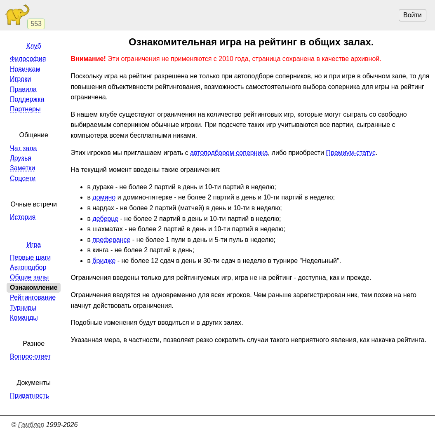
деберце (105, 218)
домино (103, 197)
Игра (33, 244)
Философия (28, 58)
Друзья (20, 158)
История (22, 217)
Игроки (20, 78)
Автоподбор (28, 267)
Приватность (29, 395)
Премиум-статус (351, 152)
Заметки (22, 167)
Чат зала (23, 148)
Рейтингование (33, 297)
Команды (24, 317)
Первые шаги (30, 257)
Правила (23, 89)
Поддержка (27, 99)
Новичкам (25, 69)
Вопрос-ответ (30, 356)
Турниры (23, 307)
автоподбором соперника (229, 152)
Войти (412, 15)
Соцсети (22, 178)
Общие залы (29, 277)
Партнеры (25, 109)
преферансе (111, 239)
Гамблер (31, 424)
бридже (103, 260)
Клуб (33, 45)
